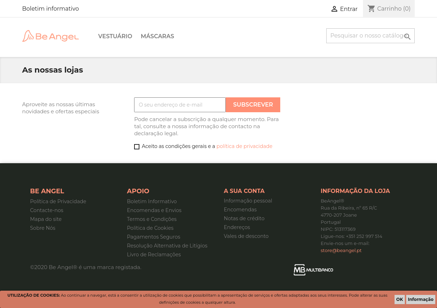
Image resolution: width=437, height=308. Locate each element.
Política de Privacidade (58, 201)
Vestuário (115, 36)
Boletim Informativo (152, 201)
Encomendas (240, 209)
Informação (420, 299)
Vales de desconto (246, 236)
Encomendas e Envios (154, 210)
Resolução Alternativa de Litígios (167, 246)
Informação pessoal (248, 201)
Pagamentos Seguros (153, 237)
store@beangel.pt (341, 250)
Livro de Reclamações (154, 254)
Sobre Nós (42, 228)
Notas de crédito (244, 218)
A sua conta (244, 191)
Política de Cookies (150, 228)
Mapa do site (46, 219)
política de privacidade (244, 146)
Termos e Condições (152, 219)
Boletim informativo (50, 8)
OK (399, 299)
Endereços (237, 227)
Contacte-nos (46, 210)
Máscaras (157, 36)
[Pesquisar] (370, 35)
